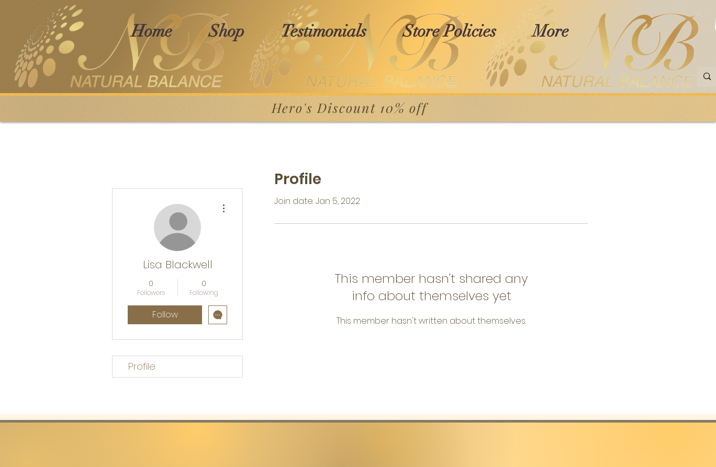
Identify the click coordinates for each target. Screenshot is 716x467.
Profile (141, 366)
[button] (227, 31)
